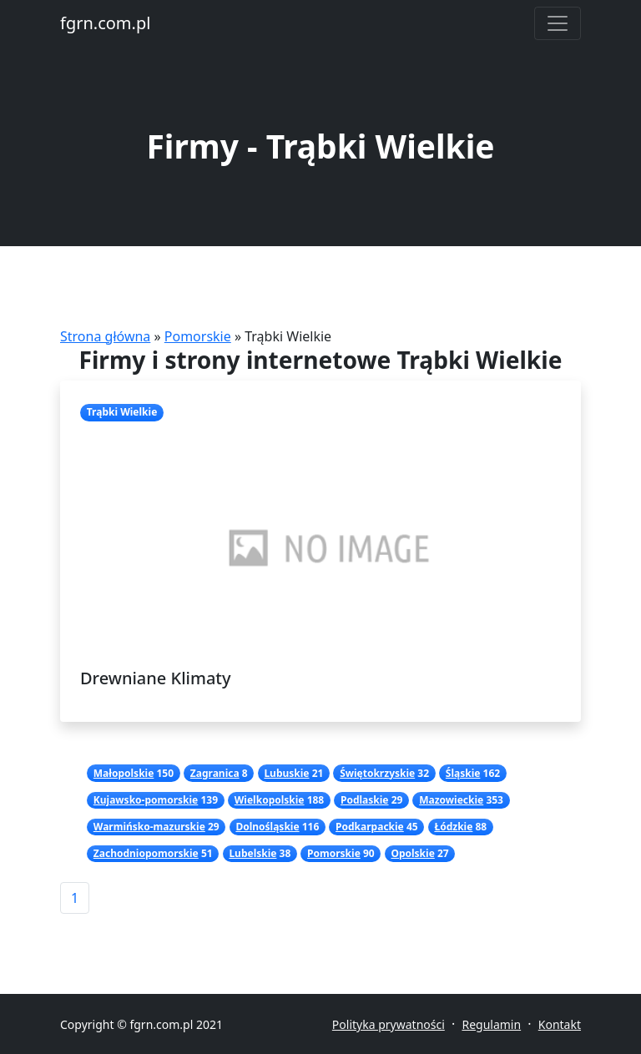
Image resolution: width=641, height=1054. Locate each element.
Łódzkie (453, 826)
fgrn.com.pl (105, 23)
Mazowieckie (451, 800)
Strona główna (105, 336)
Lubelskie (252, 853)
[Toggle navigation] (557, 23)
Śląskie (463, 773)
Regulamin (491, 1024)
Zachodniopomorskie (146, 853)
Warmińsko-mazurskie (149, 826)
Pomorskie (197, 336)
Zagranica (215, 773)
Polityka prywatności (388, 1024)
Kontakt (559, 1024)
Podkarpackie (370, 826)
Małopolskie (123, 773)
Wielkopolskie (270, 800)
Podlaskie (365, 800)
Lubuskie (286, 773)
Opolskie (412, 853)
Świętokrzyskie (377, 773)
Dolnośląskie (267, 826)
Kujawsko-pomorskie (145, 800)
